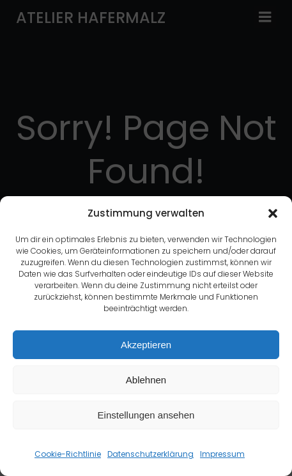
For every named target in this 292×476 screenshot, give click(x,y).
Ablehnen (146, 379)
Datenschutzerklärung (150, 454)
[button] (272, 214)
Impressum (222, 454)
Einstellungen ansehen (146, 415)
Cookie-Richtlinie (68, 454)
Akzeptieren (146, 344)
